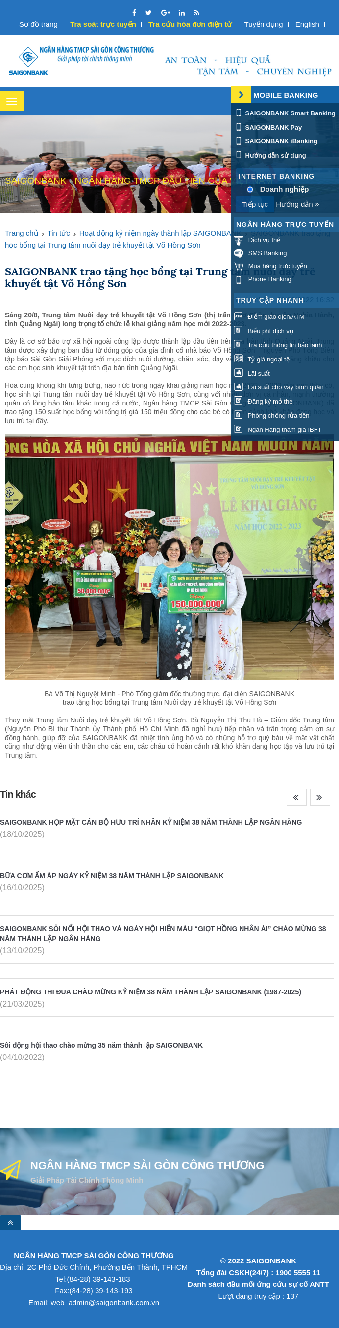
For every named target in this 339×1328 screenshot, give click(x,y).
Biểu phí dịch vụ (263, 331)
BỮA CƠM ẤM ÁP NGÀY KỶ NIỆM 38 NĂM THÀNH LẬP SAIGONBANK (112, 875)
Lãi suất (252, 373)
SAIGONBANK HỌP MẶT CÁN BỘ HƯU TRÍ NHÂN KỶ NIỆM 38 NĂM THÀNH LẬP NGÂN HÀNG (151, 822)
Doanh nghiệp (284, 189)
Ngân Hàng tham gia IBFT (278, 429)
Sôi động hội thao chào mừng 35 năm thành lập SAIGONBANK (101, 1045)
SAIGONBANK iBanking (275, 141)
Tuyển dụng (263, 24)
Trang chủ (21, 233)
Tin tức (59, 233)
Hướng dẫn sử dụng (270, 155)
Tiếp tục (255, 204)
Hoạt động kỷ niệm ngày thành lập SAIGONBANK (160, 233)
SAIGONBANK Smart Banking (285, 113)
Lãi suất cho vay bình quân (279, 387)
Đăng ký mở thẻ (263, 401)
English (307, 24)
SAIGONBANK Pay (268, 127)
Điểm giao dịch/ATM (269, 316)
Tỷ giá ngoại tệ (262, 359)
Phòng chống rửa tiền (272, 415)
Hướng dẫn (297, 204)
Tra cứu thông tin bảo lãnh (278, 345)
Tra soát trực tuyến (103, 24)
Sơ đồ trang (38, 24)
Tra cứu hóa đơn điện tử (190, 24)
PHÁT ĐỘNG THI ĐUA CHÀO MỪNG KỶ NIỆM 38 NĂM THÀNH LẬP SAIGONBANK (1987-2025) (150, 992)
